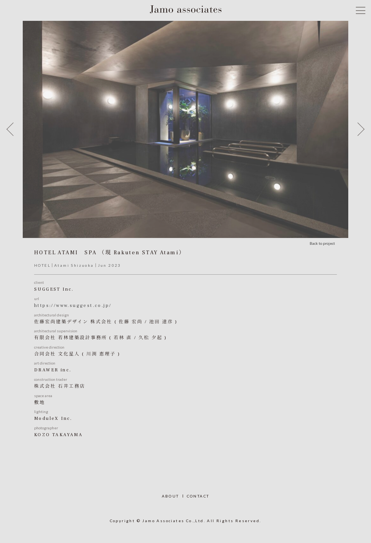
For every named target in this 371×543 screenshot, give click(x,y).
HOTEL (42, 265)
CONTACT (198, 496)
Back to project (322, 243)
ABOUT (170, 496)
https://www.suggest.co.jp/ (72, 305)
